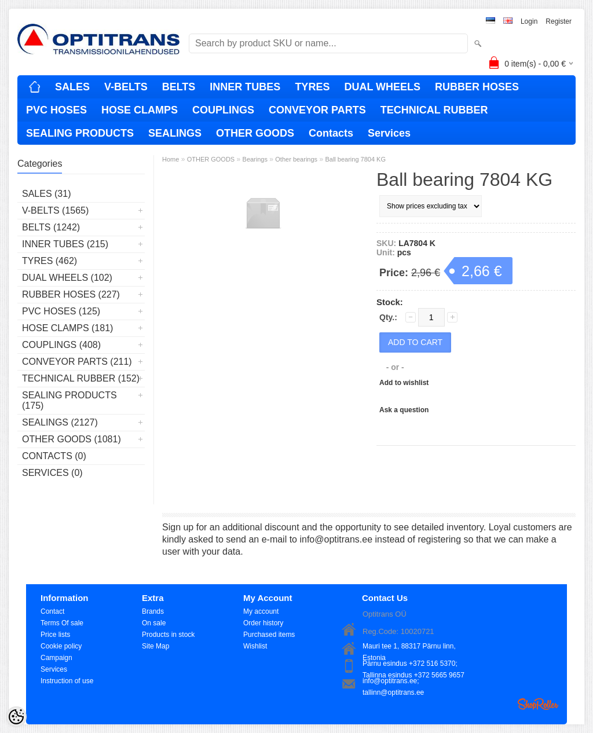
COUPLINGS (223, 110)
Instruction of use (67, 681)
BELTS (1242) (51, 227)
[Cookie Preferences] (16, 716)
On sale (154, 623)
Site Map (155, 646)
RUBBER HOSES (477, 87)
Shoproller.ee (538, 704)
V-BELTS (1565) (55, 210)
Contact (52, 611)
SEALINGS (175, 133)
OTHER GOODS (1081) (71, 439)
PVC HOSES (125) (61, 311)
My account (261, 611)
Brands (153, 611)
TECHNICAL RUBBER (434, 110)
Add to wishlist (404, 383)
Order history (263, 623)
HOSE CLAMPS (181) (67, 328)
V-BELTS (126, 87)
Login (529, 21)
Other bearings (296, 159)
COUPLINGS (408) (61, 345)
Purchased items (269, 635)
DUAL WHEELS (382, 87)
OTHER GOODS (255, 133)
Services (389, 133)
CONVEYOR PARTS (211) (77, 361)
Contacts (331, 133)
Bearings (255, 159)
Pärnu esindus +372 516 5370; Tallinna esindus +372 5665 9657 (413, 664)
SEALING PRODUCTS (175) (69, 400)
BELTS (179, 87)
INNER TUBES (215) (65, 244)
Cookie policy (61, 646)
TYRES (312, 87)
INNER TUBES (245, 87)
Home (170, 159)
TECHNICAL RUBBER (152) (81, 378)
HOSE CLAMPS (139, 110)
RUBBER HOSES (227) (71, 294)
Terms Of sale (62, 623)
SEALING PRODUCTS (80, 133)
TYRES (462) (49, 261)
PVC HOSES (56, 110)
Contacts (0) (54, 456)
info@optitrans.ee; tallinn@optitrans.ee (393, 682)
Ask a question (404, 410)
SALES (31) (46, 194)
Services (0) (52, 473)
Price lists (55, 635)
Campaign (56, 658)
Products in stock (168, 635)
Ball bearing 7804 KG (355, 159)
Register (559, 21)
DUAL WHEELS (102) (67, 278)
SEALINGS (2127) (60, 422)
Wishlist (255, 646)
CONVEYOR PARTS (317, 110)
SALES (72, 87)
